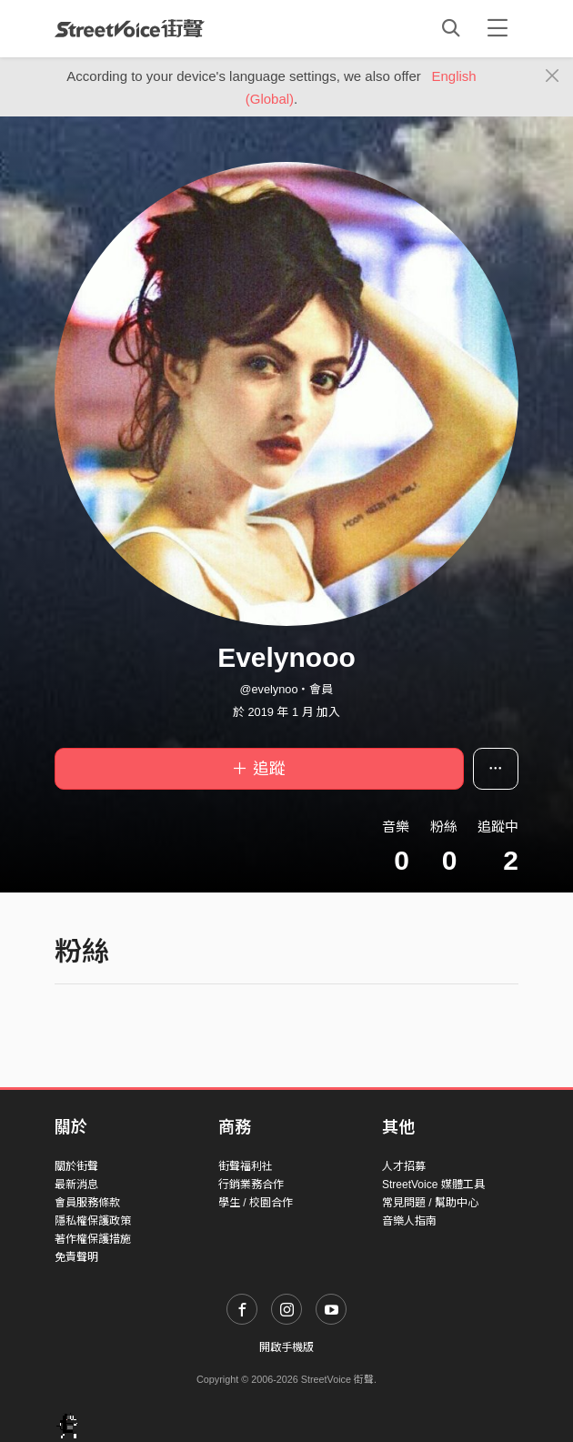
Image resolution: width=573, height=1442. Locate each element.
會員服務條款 (87, 1202)
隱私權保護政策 (93, 1221)
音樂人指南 (409, 1221)
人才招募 (404, 1166)
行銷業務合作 (251, 1184)
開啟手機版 (286, 1347)
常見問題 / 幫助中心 (430, 1202)
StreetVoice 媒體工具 (433, 1184)
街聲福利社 (245, 1166)
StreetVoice (130, 28)
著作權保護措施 (93, 1239)
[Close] (552, 76)
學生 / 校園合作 (255, 1202)
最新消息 (76, 1184)
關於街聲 (76, 1166)
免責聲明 (76, 1257)
